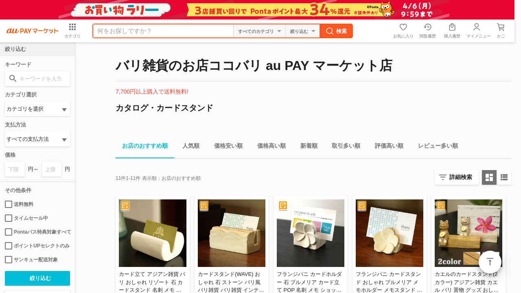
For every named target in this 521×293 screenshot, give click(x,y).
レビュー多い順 (435, 147)
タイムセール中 (26, 218)
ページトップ (490, 262)
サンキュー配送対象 (31, 259)
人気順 (187, 147)
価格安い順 (225, 147)
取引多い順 (342, 147)
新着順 (305, 147)
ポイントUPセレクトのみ (37, 245)
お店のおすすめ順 (142, 147)
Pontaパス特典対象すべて (37, 232)
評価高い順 (385, 147)
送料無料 (19, 204)
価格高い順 (268, 147)
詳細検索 (460, 177)
